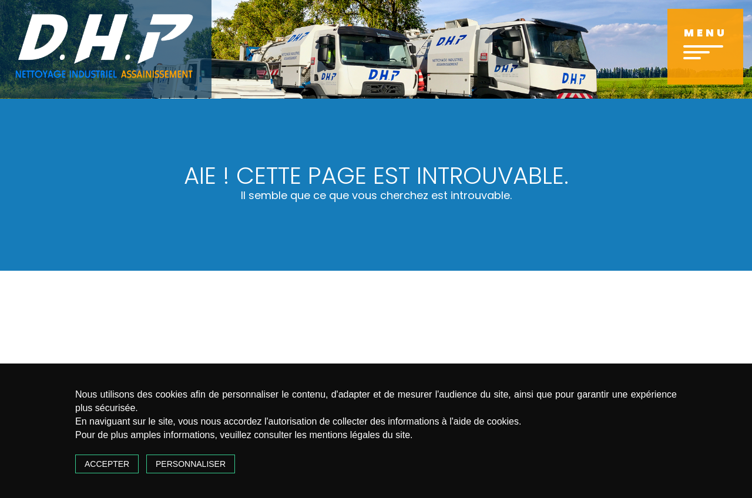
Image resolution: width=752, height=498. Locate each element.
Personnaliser (191, 464)
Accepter (107, 464)
